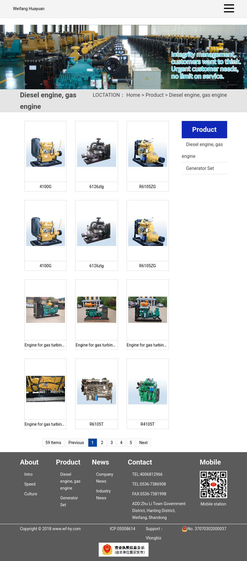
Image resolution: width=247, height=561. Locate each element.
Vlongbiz (153, 538)
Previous (76, 442)
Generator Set (200, 168)
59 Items (53, 442)
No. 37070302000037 (206, 528)
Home (133, 95)
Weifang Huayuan (29, 8)
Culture (30, 494)
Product (154, 95)
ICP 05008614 (122, 528)
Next (143, 442)
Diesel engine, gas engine (198, 95)
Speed (30, 484)
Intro (28, 474)
